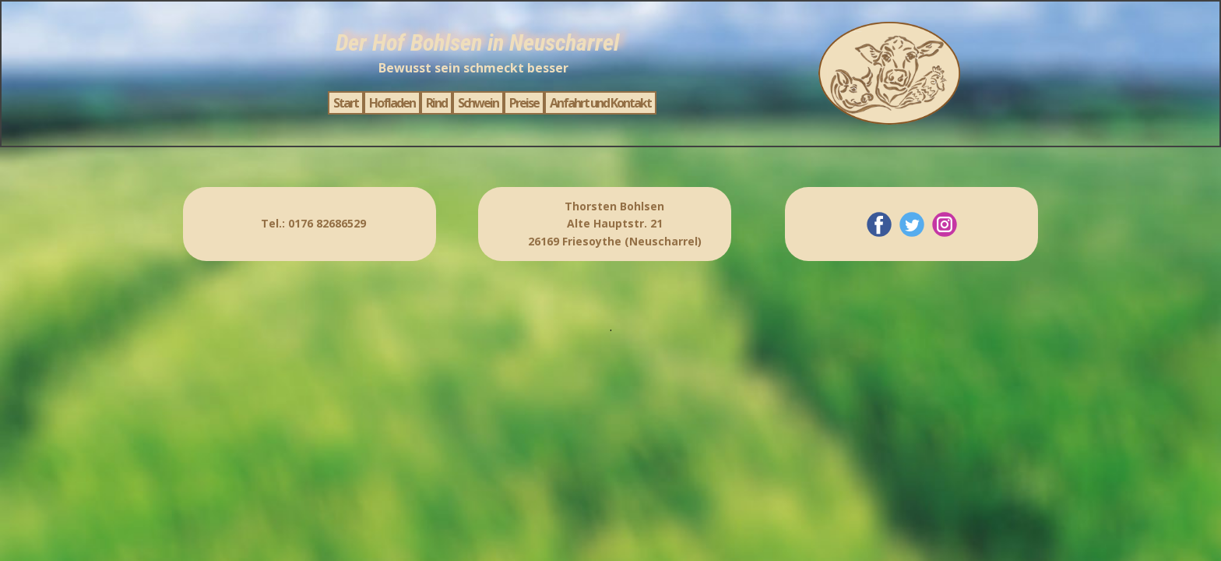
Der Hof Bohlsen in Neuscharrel (477, 42)
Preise (524, 102)
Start (345, 102)
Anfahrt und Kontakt (600, 102)
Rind (436, 102)
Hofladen (392, 102)
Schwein (478, 102)
